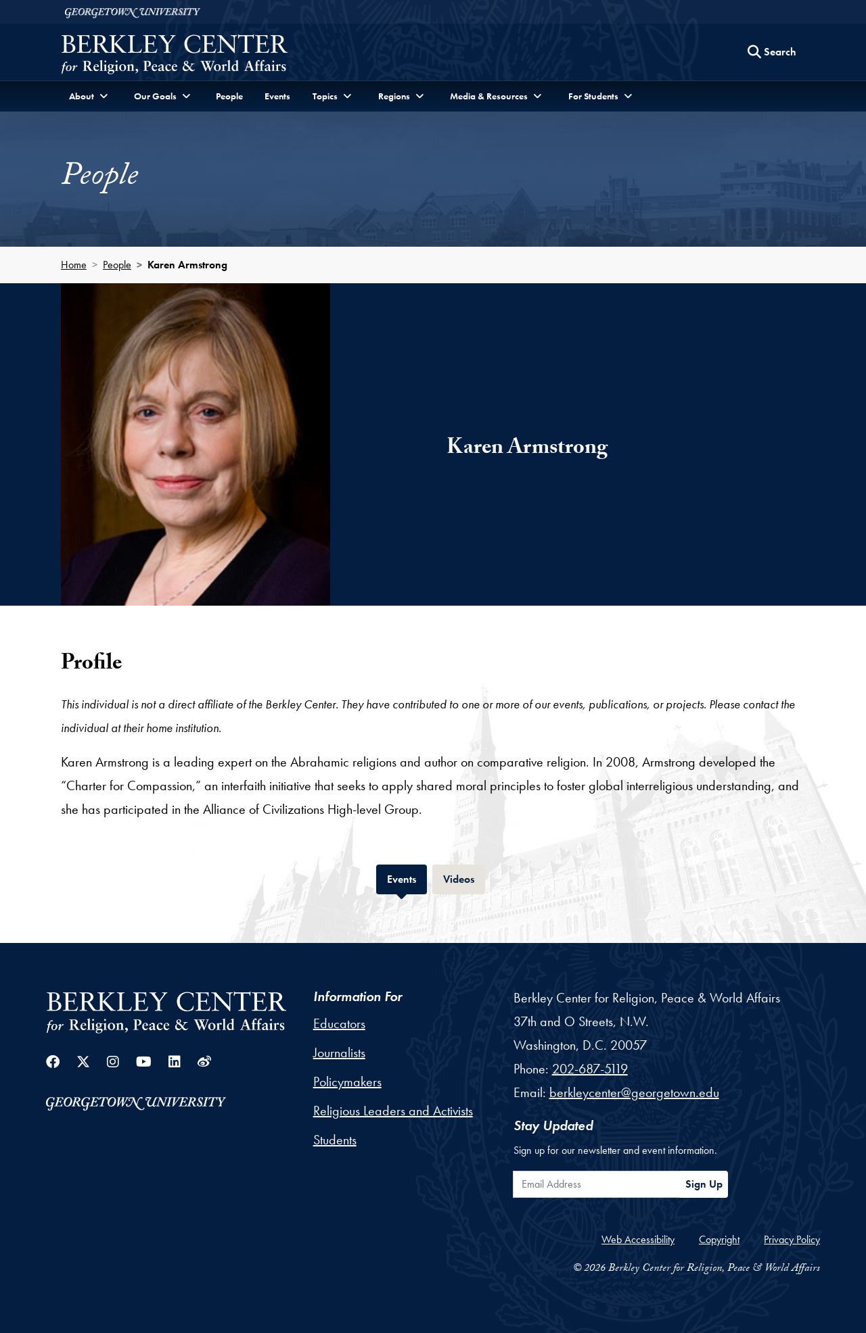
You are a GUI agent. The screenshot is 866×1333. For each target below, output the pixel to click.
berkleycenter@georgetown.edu (634, 1092)
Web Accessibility (638, 1239)
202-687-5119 (590, 1068)
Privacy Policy (792, 1239)
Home (74, 265)
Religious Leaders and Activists (393, 1110)
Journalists (339, 1052)
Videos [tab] (464, 877)
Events (277, 96)
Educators (339, 1023)
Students (335, 1139)
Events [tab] (407, 877)
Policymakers (347, 1081)
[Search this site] (772, 52)
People (229, 96)
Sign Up (704, 1184)
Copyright (719, 1239)
